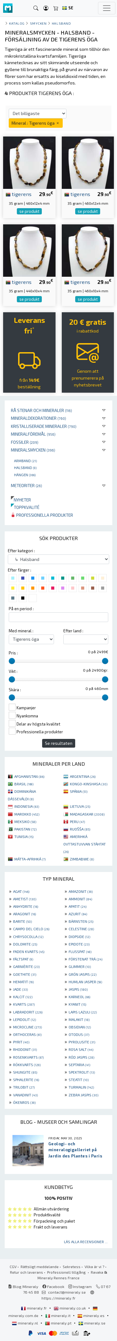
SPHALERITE (26, 1079)
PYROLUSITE (82, 1042)
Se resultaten (58, 743)
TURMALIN (81, 1087)
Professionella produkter (42, 515)
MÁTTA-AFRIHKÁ (30, 859)
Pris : (13, 652)
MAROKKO (26, 814)
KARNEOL (79, 996)
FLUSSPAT (80, 951)
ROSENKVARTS (28, 1057)
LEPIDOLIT (24, 1019)
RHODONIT (25, 1049)
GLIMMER (80, 966)
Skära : (15, 689)
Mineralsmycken (33, 450)
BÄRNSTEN (81, 921)
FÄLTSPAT (23, 959)
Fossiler (24, 442)
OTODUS (79, 1034)
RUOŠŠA (80, 829)
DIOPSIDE (79, 936)
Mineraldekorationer (38, 418)
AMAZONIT (81, 891)
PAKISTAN (25, 829)
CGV (13, 1266)
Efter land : (73, 630)
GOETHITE (24, 974)
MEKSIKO (25, 821)
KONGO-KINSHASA (88, 784)
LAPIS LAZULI (83, 1012)
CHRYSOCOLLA (28, 936)
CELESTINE (81, 929)
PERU (77, 821)
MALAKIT (79, 1019)
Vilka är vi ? (94, 1266)
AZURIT (78, 914)
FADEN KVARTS (28, 951)
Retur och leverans (26, 1272)
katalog (17, 23)
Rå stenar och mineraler (41, 410)
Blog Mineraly (23, 1286)
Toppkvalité (25, 507)
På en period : (21, 608)
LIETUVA (80, 806)
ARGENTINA (82, 776)
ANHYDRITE (25, 906)
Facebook (53, 1286)
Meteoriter (26, 485)
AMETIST (24, 899)
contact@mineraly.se (67, 1292)
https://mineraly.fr (58, 1298)
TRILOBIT (24, 1087)
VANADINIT (25, 1095)
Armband (25, 460)
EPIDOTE (79, 944)
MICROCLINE (27, 1027)
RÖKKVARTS (27, 1064)
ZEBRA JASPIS (83, 1095)
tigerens (19, 194)
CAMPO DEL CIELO (31, 929)
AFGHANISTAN (29, 776)
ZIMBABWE (82, 859)
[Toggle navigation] (106, 8)
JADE (20, 989)
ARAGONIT (24, 914)
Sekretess (71, 1266)
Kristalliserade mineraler (43, 426)
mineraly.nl (25, 1323)
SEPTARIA (79, 1064)
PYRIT (21, 1042)
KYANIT (77, 1004)
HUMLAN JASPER (85, 981)
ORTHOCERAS (27, 1034)
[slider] (12, 661)
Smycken (38, 23)
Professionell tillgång (67, 1272)
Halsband (25, 467)
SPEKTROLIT (82, 1072)
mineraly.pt (58, 1323)
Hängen (25, 474)
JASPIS (78, 989)
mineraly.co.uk (70, 1308)
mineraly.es (91, 1315)
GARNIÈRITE (26, 966)
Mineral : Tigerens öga (36, 123)
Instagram (80, 1286)
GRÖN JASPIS (82, 974)
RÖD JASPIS (81, 1057)
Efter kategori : (21, 550)
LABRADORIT (27, 1012)
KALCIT (22, 996)
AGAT (21, 891)
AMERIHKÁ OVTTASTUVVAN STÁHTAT (84, 844)
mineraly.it (58, 1315)
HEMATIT (23, 981)
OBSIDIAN (80, 1027)
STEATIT (79, 1079)
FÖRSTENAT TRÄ (85, 959)
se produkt (29, 211)
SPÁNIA (78, 791)
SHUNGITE (25, 1072)
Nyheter (21, 499)
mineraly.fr (34, 1308)
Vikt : (13, 671)
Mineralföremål (33, 434)
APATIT (77, 906)
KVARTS (24, 1004)
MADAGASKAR (87, 814)
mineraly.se (91, 1323)
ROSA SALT (81, 1049)
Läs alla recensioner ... (86, 1241)
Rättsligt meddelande (40, 1266)
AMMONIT (80, 899)
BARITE (22, 921)
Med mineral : (21, 630)
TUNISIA (23, 836)
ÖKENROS (24, 1102)
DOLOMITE (25, 944)
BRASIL (23, 784)
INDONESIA (26, 806)
